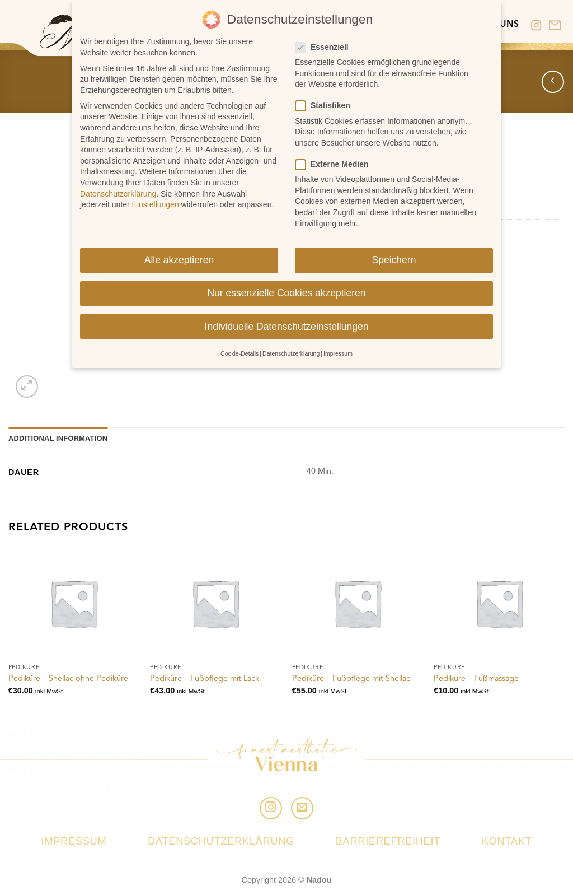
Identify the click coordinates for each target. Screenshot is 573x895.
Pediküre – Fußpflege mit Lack (204, 679)
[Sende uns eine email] (302, 808)
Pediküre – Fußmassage (476, 679)
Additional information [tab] (57, 438)
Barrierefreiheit (388, 841)
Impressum (74, 841)
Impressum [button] (338, 351)
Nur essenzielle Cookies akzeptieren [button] (286, 291)
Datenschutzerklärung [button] (291, 351)
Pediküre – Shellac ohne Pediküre (68, 679)
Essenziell (326, 45)
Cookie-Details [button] (239, 351)
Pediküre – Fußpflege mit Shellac (351, 679)
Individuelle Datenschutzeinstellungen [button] (287, 324)
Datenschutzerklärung (221, 841)
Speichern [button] (394, 258)
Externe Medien (336, 162)
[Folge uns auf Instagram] (271, 808)
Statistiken (327, 104)
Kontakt (507, 841)
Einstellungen (155, 202)
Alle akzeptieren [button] (179, 258)
